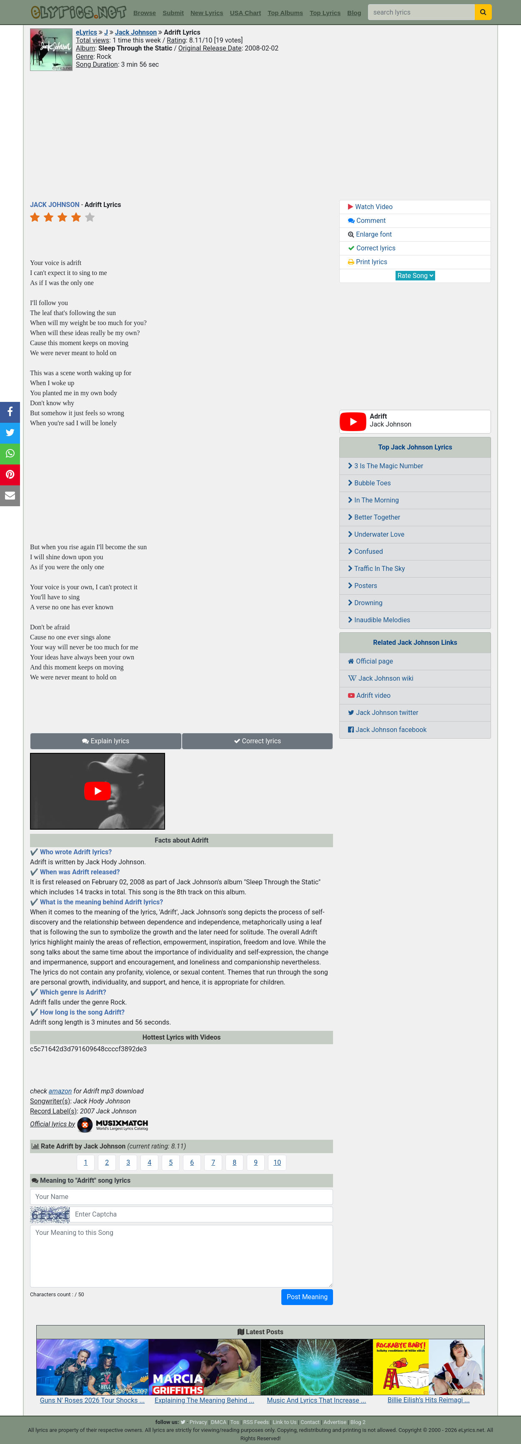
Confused (365, 551)
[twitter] (182, 1422)
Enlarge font (370, 234)
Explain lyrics (105, 741)
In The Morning (373, 500)
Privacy (198, 1422)
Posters (362, 586)
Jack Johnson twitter (383, 713)
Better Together (374, 517)
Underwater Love (376, 534)
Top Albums (285, 12)
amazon (60, 1091)
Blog (354, 12)
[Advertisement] (260, 134)
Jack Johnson (136, 32)
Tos (234, 1422)
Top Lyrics (325, 12)
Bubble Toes (369, 483)
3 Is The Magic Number (385, 466)
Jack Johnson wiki (380, 678)
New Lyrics (206, 12)
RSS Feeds (256, 1422)
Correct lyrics (257, 741)
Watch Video (370, 207)
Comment (367, 221)
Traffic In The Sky (376, 569)
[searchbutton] (483, 12)
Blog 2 (358, 1422)
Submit (173, 12)
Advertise (334, 1422)
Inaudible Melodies (379, 620)
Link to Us (285, 1422)
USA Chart (245, 12)
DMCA (218, 1422)
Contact (310, 1422)
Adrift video (369, 695)
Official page (370, 661)
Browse (144, 12)
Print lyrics (367, 262)
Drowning (365, 603)
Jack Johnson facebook (387, 730)
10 (277, 1162)
